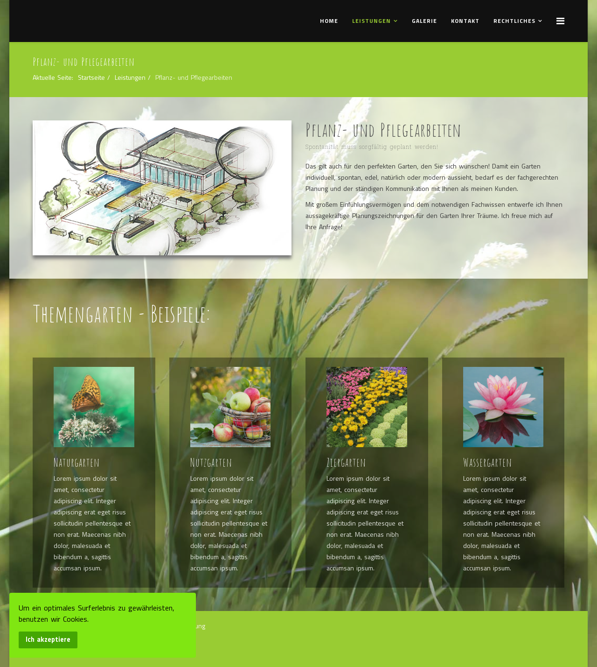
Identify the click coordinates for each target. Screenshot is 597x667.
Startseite (91, 77)
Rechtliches (514, 20)
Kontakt (465, 20)
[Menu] (560, 20)
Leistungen (371, 20)
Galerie (424, 20)
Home (329, 20)
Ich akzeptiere (48, 639)
